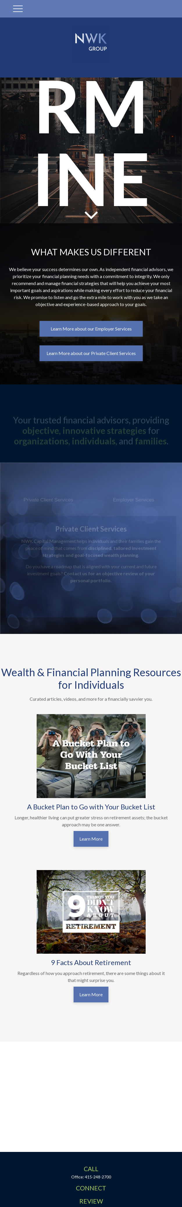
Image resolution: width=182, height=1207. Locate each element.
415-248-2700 (98, 1176)
